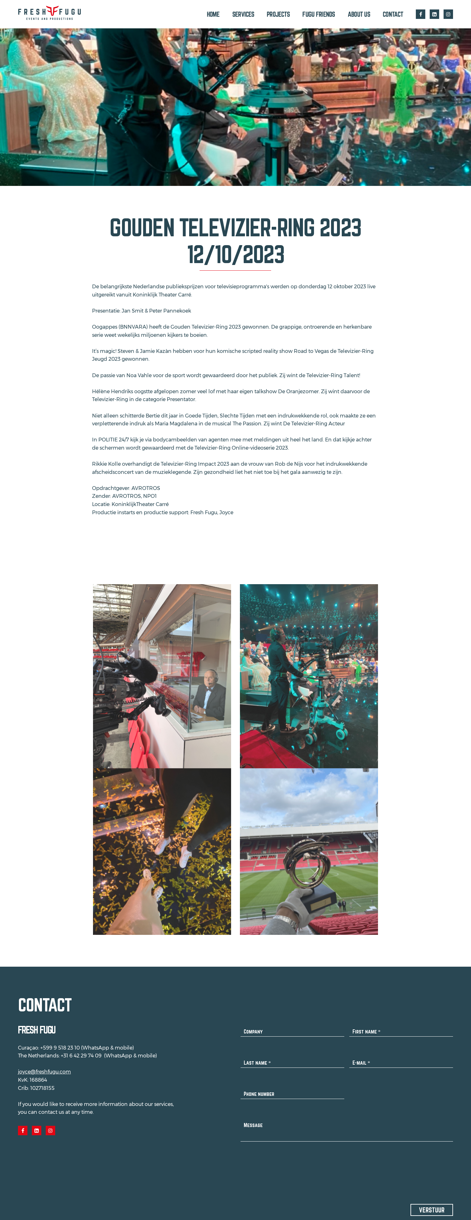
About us (359, 14)
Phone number (259, 1090)
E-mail (361, 1059)
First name (366, 1028)
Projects (278, 14)
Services (243, 14)
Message (253, 1121)
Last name (257, 1059)
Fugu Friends (318, 14)
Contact (393, 14)
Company (253, 1028)
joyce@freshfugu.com (44, 1068)
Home (213, 14)
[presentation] (288, 1163)
